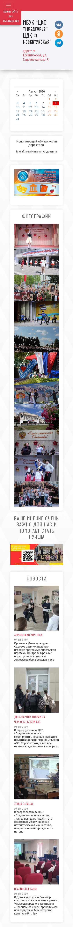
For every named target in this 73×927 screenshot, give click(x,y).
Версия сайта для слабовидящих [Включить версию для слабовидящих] (11, 16)
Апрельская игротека (28, 635)
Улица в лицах (23, 804)
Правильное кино (25, 889)
